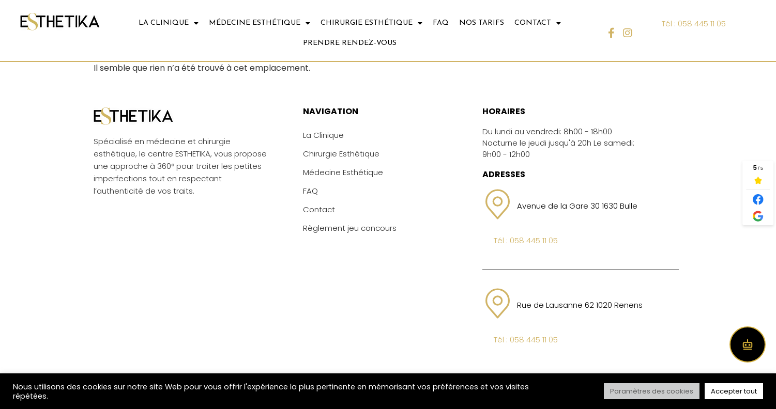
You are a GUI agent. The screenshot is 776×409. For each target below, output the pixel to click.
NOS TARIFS (481, 23)
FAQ (441, 23)
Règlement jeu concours (350, 228)
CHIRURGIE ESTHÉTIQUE (371, 23)
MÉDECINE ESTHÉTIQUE (259, 23)
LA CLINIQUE (169, 23)
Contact (319, 209)
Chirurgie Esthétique (341, 153)
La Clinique (323, 135)
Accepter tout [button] (734, 391)
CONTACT (537, 23)
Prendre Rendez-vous (350, 43)
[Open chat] (747, 344)
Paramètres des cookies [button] (651, 391)
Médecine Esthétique (343, 172)
